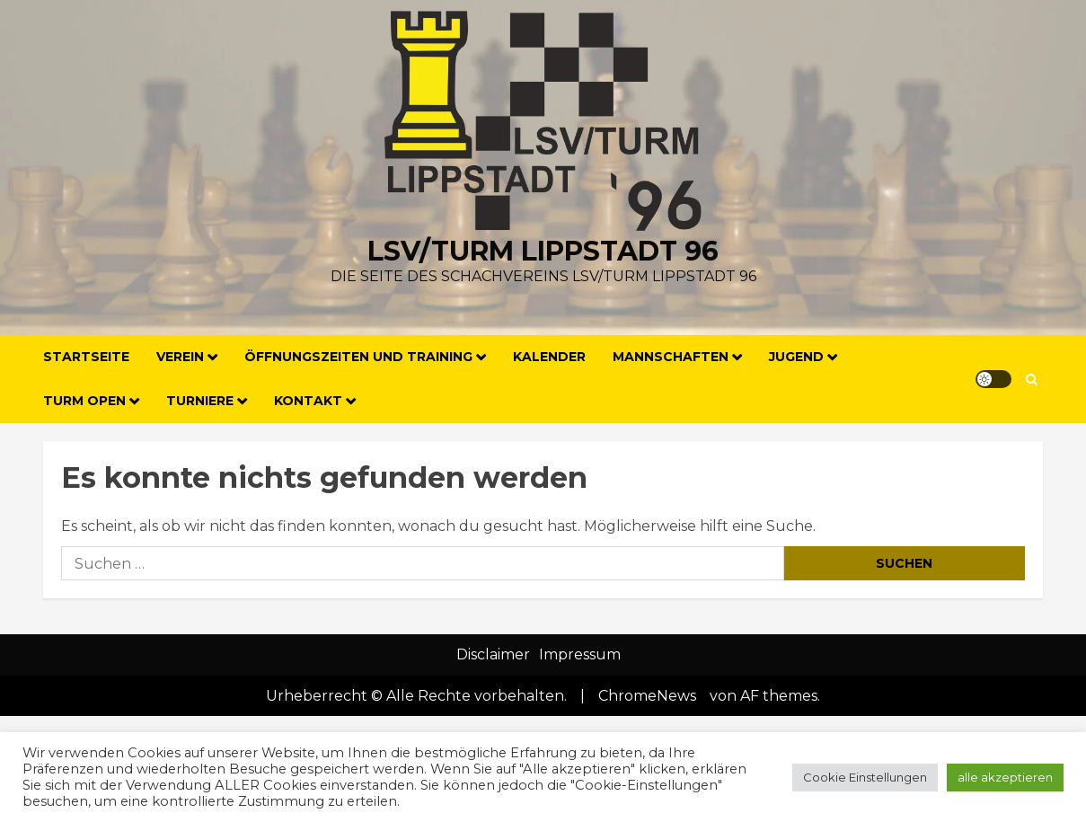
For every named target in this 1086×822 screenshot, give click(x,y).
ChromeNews (647, 695)
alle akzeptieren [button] (1005, 777)
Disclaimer (493, 654)
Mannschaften (670, 357)
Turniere (200, 401)
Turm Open (84, 401)
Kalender (549, 357)
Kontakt (308, 401)
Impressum (580, 654)
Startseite (86, 357)
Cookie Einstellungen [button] (865, 777)
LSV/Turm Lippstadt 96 (543, 251)
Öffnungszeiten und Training (358, 357)
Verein (180, 357)
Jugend (796, 357)
